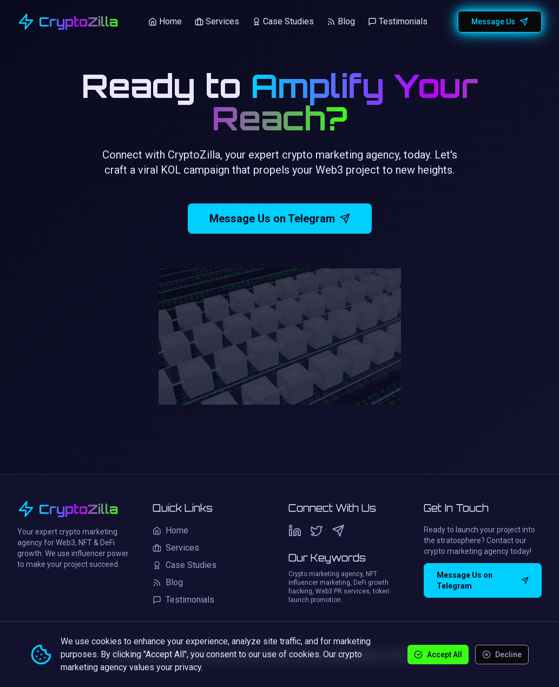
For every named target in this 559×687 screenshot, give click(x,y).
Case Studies (283, 21)
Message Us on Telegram (279, 218)
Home (165, 21)
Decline (502, 654)
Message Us (499, 21)
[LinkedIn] (294, 530)
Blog (341, 21)
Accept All (438, 654)
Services (217, 21)
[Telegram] (338, 530)
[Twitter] (316, 530)
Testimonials (398, 21)
